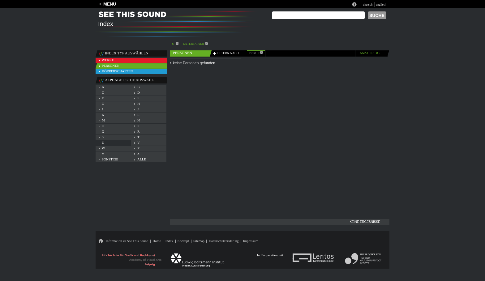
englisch (381, 4)
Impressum (250, 241)
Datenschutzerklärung (224, 241)
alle (141, 159)
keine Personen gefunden (194, 63)
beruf (256, 53)
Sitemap (198, 241)
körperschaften (117, 71)
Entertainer (195, 43)
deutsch (367, 4)
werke (108, 60)
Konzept (183, 241)
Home (156, 241)
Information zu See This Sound (127, 241)
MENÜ (109, 4)
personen (110, 65)
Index (169, 241)
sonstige (110, 159)
